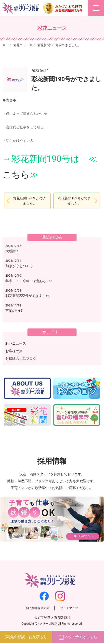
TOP (5, 45)
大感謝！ (12, 251)
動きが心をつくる (19, 266)
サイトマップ (69, 608)
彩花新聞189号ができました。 (74, 200)
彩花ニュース (15, 343)
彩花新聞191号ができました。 (29, 200)
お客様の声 (14, 351)
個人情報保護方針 (38, 608)
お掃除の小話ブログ (20, 358)
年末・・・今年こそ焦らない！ (29, 281)
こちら (16, 175)
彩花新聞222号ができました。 (28, 296)
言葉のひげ (14, 311)
